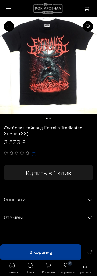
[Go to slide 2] (50, 118)
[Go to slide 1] (47, 118)
